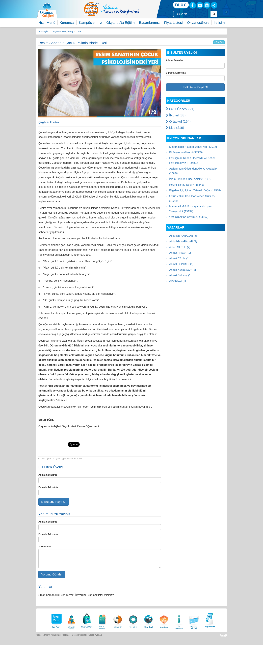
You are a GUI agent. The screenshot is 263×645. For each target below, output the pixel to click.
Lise (78, 31)
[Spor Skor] (117, 619)
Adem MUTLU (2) (179, 247)
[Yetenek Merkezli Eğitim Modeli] (125, 9)
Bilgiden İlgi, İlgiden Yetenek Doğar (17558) (195, 190)
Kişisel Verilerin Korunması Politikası (53, 635)
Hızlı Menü (46, 22)
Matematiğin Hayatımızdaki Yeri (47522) (193, 146)
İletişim (219, 22)
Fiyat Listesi (173, 22)
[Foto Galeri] (133, 619)
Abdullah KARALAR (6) (183, 235)
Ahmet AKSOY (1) (180, 252)
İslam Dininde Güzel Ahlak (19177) (190, 179)
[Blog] (181, 5)
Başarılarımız (149, 22)
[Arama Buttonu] (214, 14)
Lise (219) (175, 128)
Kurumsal (67, 22)
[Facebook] (192, 5)
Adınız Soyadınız (47, 474)
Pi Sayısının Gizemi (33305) (186, 152)
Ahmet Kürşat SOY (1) (182, 269)
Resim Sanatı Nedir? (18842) (186, 184)
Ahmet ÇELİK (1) (179, 258)
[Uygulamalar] (209, 619)
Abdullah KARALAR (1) (183, 241)
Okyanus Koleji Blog (62, 31)
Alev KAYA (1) (177, 281)
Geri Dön (219, 42)
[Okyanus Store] (87, 619)
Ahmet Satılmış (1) (180, 275)
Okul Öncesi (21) (180, 109)
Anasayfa (43, 31)
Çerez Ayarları (95, 635)
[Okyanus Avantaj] (194, 619)
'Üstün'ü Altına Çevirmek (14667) (188, 217)
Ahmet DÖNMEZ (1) (181, 264)
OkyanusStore (198, 22)
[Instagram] (207, 5)
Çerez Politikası (79, 635)
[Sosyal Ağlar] (214, 5)
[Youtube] (200, 5)
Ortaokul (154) (178, 121)
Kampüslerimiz (90, 22)
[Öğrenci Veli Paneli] (71, 619)
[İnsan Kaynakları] (179, 619)
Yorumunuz (44, 546)
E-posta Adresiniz (48, 487)
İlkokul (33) (176, 115)
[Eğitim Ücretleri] (164, 619)
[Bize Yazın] (56, 619)
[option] (125, 9)
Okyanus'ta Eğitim (120, 22)
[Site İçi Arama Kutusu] (192, 14)
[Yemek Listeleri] (102, 619)
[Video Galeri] (148, 619)
